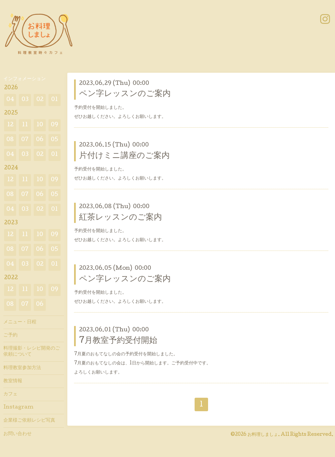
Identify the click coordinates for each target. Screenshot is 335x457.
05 (54, 140)
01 (54, 100)
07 (25, 140)
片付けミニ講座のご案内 (124, 156)
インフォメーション (24, 79)
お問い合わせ (17, 434)
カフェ (10, 394)
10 (39, 125)
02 (39, 100)
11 (25, 125)
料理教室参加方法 (22, 368)
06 (39, 140)
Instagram (18, 407)
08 (10, 140)
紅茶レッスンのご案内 (120, 217)
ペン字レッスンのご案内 (125, 94)
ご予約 (10, 335)
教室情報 (12, 381)
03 (25, 100)
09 (54, 125)
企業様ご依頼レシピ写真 (29, 420)
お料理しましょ (262, 434)
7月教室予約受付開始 (118, 341)
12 (10, 125)
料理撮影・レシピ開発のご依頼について (31, 351)
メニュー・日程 (19, 322)
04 (10, 100)
